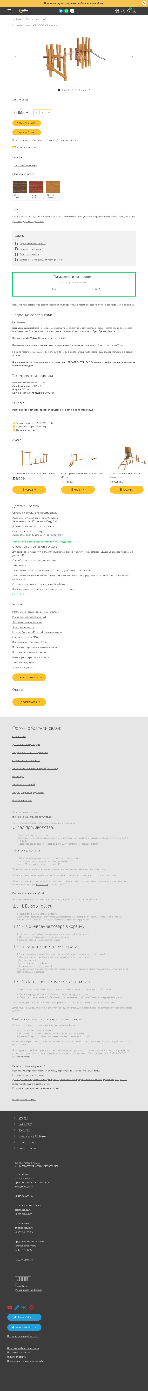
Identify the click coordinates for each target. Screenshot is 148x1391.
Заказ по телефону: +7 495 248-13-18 (32, 423)
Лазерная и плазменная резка (27, 622)
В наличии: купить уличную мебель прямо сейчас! (74, 3)
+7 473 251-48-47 (23, 1250)
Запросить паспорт (29, 254)
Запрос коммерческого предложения (30, 752)
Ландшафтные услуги (23, 627)
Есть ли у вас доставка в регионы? (28, 1075)
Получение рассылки (22, 800)
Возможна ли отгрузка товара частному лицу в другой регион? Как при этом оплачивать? (56, 1070)
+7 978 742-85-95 (24, 1232)
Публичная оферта (16, 1356)
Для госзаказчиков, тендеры (26, 744)
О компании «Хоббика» (32, 1136)
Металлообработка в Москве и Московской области (37, 632)
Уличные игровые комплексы (49, 216)
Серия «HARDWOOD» (23, 216)
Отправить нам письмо (25, 430)
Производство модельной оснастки (29, 652)
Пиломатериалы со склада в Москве (29, 642)
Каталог (23, 1117)
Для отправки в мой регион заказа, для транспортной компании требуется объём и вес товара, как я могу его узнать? (69, 1079)
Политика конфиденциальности (23, 1348)
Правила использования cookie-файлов (26, 1361)
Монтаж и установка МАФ (25, 637)
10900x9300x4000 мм (25, 165)
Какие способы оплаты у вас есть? (28, 1066)
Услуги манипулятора (23, 667)
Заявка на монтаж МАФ (23, 784)
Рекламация (18, 776)
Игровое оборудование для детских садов (104, 216)
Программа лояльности (18, 1352)
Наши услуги (26, 1124)
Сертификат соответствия (33, 243)
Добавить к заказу (26, 123)
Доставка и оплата (66, 140)
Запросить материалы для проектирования (41, 260)
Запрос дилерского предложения (28, 792)
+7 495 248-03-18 (24, 1196)
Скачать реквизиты (29, 677)
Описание (37, 140)
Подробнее (19, 594)
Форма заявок (19, 736)
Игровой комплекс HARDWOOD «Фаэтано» (33, 473)
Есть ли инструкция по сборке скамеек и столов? (35, 1088)
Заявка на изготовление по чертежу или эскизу (35, 768)
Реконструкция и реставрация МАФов (30, 657)
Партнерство (26, 1142)
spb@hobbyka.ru (23, 1209)
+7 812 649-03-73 (23, 1214)
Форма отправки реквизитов (26, 760)
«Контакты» (42, 884)
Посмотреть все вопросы (24, 1099)
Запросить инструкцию (31, 249)
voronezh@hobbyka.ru (25, 1245)
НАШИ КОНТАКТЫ (24, 1259)
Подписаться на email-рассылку (23, 1336)
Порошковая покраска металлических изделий (35, 647)
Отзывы (50, 140)
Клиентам (24, 1130)
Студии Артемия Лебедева (29, 1290)
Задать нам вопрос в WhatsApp (29, 426)
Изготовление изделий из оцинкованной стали (35, 612)
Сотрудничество (28, 1148)
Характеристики (21, 140)
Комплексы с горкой (73, 216)
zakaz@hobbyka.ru (21, 1056)
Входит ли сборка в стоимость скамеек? (31, 1084)
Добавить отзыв (29, 702)
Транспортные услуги (23, 662)
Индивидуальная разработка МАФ (29, 617)
